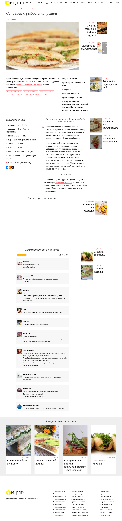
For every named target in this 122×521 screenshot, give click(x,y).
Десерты (50, 3)
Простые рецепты (77, 504)
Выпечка (29, 3)
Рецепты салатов (59, 510)
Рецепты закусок (59, 502)
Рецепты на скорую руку (80, 512)
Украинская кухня (106, 510)
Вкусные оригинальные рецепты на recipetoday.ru (15, 492)
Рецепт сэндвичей (14, 91)
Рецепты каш (57, 504)
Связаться (9, 500)
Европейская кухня (106, 494)
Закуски (74, 3)
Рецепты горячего (59, 494)
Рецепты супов (58, 515)
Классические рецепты (79, 510)
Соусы (111, 3)
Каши (82, 3)
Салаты (101, 3)
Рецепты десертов (59, 496)
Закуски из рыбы (46, 91)
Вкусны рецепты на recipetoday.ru (14, 2)
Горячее (40, 3)
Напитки (91, 3)
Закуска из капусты (14, 94)
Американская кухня (107, 502)
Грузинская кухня (106, 512)
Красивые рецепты (78, 502)
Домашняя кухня (105, 496)
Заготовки (62, 3)
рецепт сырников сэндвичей (29, 84)
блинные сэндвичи (63, 182)
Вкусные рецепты (77, 507)
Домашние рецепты (78, 499)
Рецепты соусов (58, 512)
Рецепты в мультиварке (79, 515)
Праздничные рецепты (79, 494)
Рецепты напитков (59, 507)
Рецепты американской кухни (36, 94)
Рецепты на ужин (30, 91)
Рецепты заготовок (59, 499)
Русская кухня (104, 491)
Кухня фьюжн (104, 507)
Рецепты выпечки (59, 491)
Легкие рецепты (77, 496)
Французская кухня (106, 504)
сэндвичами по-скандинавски (40, 377)
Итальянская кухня (106, 499)
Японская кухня (105, 515)
